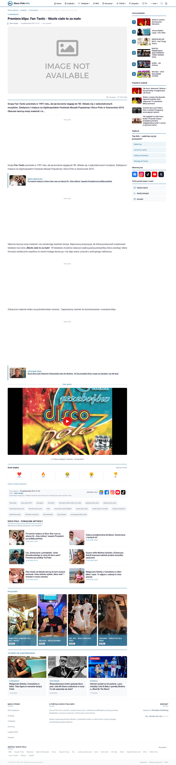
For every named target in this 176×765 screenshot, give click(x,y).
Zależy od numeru (141, 155)
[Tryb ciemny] (166, 3)
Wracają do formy (141, 161)
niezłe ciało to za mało (100, 509)
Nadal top (138, 144)
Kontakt (138, 199)
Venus (54, 752)
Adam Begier (13, 23)
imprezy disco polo (109, 503)
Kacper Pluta (19, 752)
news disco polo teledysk (62, 509)
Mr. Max (114, 752)
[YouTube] (118, 492)
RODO (166, 762)
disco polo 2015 (26, 503)
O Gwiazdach (33, 10)
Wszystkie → (163, 747)
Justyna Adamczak (85, 752)
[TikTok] (123, 492)
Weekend (30, 752)
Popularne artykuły (139, 83)
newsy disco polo (82, 509)
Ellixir (145, 752)
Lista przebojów (138, 13)
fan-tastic (51, 503)
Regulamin (143, 762)
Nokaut (23, 755)
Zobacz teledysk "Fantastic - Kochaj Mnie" (67, 459)
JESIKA (31, 755)
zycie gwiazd (61, 514)
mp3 (48, 509)
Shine (122, 752)
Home (57, 3)
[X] (161, 174)
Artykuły (70, 3)
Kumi (96, 752)
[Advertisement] (67, 140)
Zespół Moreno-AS (133, 752)
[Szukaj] (161, 3)
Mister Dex (154, 752)
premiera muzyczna (31, 514)
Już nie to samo (140, 150)
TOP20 (121, 3)
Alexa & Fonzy (64, 752)
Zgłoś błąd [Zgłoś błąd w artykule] (122, 97)
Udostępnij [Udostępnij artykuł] (111, 97)
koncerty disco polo (35, 509)
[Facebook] (107, 492)
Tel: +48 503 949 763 (156, 716)
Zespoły (134, 3)
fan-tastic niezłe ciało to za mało (70, 503)
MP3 (96, 3)
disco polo (12, 503)
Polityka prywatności (156, 762)
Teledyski (84, 3)
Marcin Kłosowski (42, 752)
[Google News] (101, 492)
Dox (73, 752)
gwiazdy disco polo (92, 503)
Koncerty (107, 3)
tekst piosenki (48, 514)
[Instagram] (112, 492)
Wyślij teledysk (141, 193)
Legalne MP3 (13, 732)
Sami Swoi (105, 752)
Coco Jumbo (13, 755)
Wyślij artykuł (141, 188)
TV (144, 3)
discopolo (40, 503)
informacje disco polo (16, 509)
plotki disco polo (15, 514)
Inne (154, 3)
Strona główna (13, 10)
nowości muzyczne (118, 509)
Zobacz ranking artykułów (17, 484)
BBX (10, 752)
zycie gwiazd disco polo (79, 514)
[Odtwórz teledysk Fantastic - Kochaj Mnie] (67, 421)
